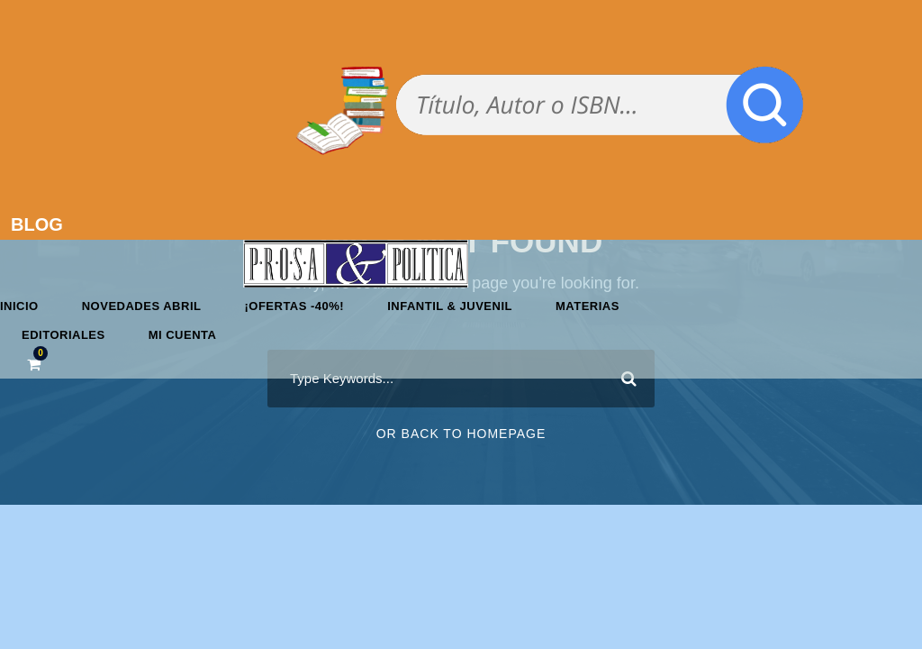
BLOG (37, 224)
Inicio (19, 306)
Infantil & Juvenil (449, 306)
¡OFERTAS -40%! (294, 306)
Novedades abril (142, 306)
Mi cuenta (183, 335)
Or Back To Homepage (461, 433)
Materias (587, 306)
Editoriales (63, 335)
